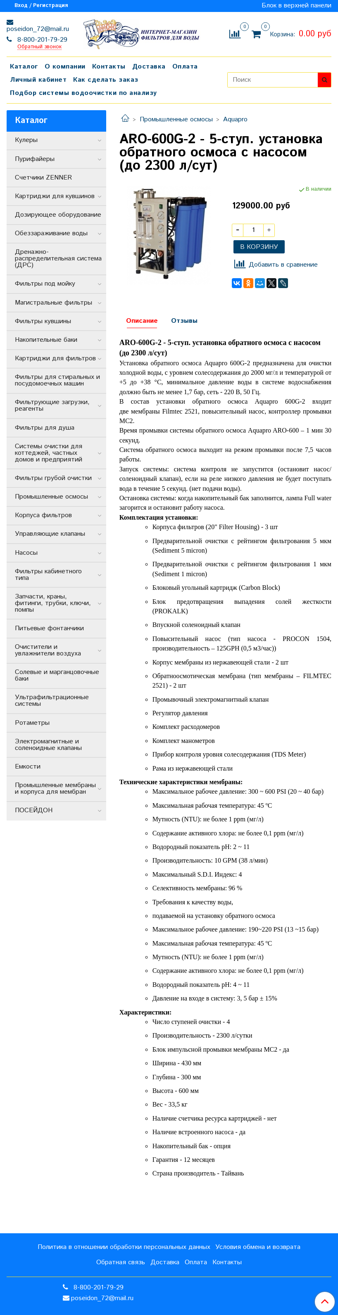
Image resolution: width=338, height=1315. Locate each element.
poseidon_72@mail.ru (38, 29)
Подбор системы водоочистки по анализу (83, 93)
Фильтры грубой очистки (53, 478)
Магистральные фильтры (53, 302)
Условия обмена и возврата (257, 1247)
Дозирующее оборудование (58, 215)
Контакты (109, 66)
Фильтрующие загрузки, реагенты (52, 405)
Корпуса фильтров (43, 515)
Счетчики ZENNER (43, 177)
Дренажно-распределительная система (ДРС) (58, 258)
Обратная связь (120, 1262)
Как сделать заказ (105, 80)
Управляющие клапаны (50, 534)
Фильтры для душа (44, 428)
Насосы (26, 553)
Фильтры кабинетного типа (48, 575)
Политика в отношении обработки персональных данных (124, 1247)
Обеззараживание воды (51, 233)
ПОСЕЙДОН (33, 810)
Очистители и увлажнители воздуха (48, 650)
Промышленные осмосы (176, 119)
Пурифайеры (35, 159)
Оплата (185, 66)
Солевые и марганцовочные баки (57, 675)
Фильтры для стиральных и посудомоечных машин (57, 380)
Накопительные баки (46, 340)
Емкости (27, 766)
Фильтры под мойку (45, 284)
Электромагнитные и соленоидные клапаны (48, 745)
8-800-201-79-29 (41, 40)
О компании (65, 66)
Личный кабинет (38, 80)
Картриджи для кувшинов (55, 196)
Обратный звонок (39, 47)
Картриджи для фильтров (55, 358)
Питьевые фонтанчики (49, 628)
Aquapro (235, 119)
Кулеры (26, 140)
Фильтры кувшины (43, 321)
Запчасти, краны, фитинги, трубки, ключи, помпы (53, 603)
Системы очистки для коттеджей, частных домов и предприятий (48, 453)
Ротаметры (32, 723)
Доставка (149, 66)
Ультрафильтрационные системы (52, 701)
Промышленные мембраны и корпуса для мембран (55, 788)
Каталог (24, 66)
